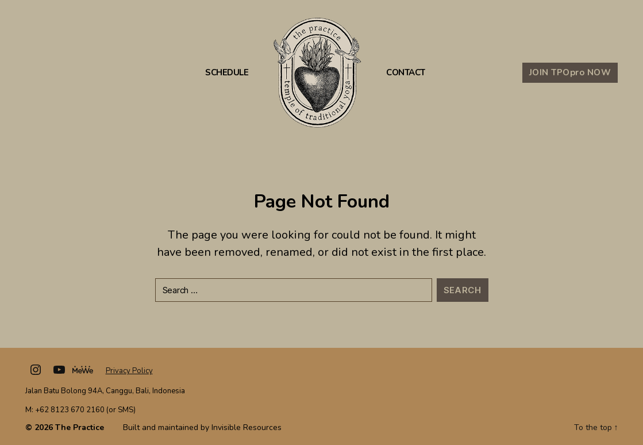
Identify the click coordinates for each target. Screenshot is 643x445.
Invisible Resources (246, 427)
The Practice (79, 427)
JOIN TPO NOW (570, 72)
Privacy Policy (129, 371)
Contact (405, 72)
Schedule (226, 72)
